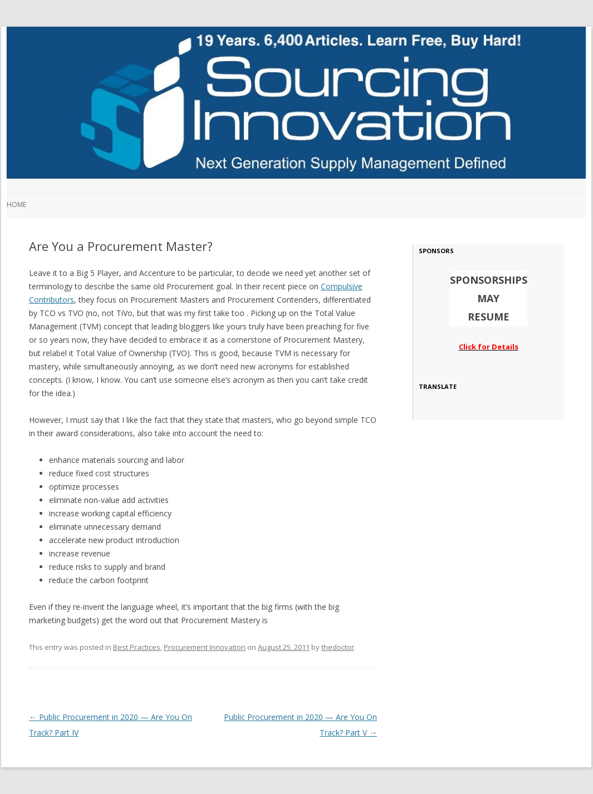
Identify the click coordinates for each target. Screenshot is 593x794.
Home (16, 204)
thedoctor (337, 647)
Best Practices (136, 647)
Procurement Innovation (205, 647)
